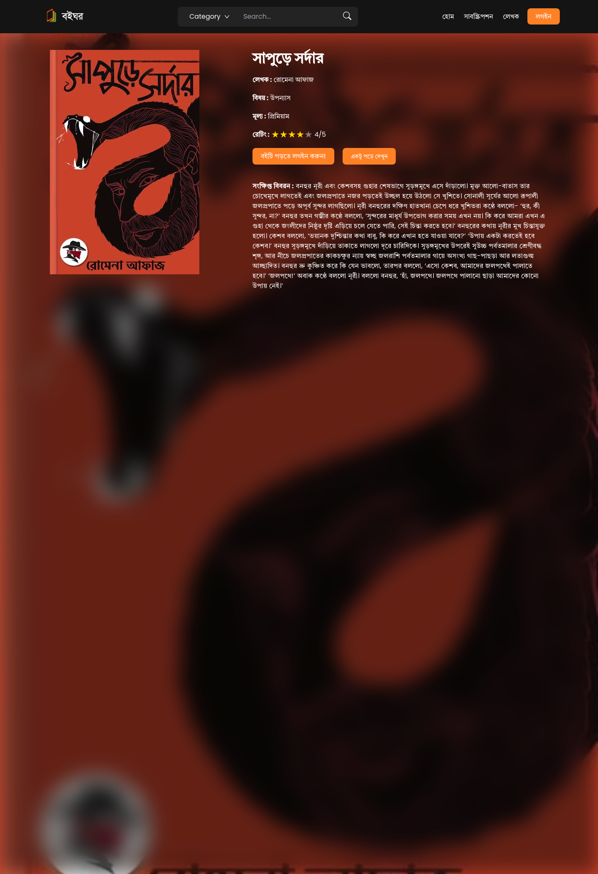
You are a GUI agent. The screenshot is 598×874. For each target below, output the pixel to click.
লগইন (543, 16)
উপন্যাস (271, 98)
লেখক (511, 16)
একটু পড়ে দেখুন (369, 156)
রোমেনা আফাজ (283, 79)
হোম (448, 16)
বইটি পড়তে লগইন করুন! (293, 156)
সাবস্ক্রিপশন (478, 16)
